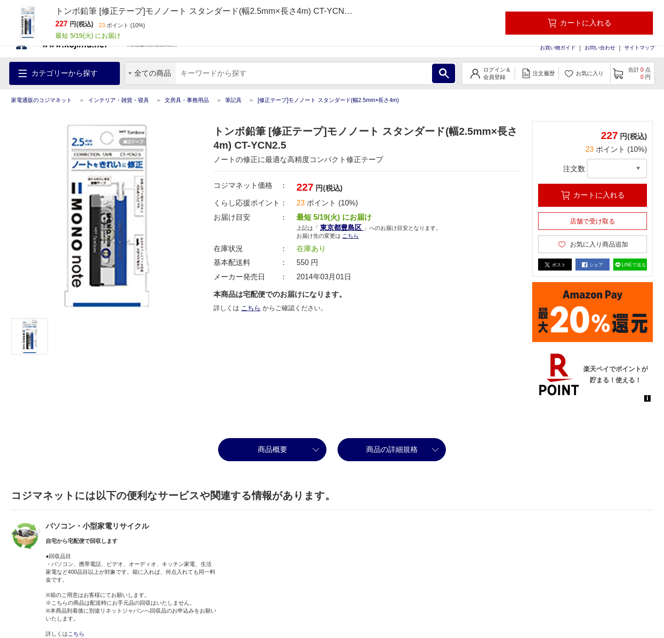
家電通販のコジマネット (41, 100)
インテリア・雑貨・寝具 (118, 100)
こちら (350, 236)
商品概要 (272, 449)
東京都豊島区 (341, 227)
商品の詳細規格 (392, 449)
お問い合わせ (600, 47)
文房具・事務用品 (187, 100)
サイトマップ (639, 47)
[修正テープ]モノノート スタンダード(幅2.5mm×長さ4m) (328, 100)
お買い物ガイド (557, 47)
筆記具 (233, 100)
